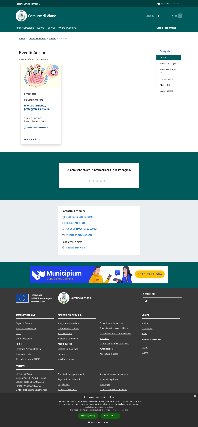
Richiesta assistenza (67, 389)
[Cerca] (179, 15)
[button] (99, 422)
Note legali (105, 384)
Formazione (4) (167, 79)
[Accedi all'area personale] (168, 3)
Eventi (52, 38)
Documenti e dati (24, 354)
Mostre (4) (165, 85)
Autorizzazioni (106, 348)
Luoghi (145, 347)
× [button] (195, 396)
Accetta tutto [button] (88, 416)
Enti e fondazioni (24, 338)
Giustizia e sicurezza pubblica (114, 328)
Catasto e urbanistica (68, 349)
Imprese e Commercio (68, 338)
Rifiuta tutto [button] (110, 415)
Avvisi (144, 333)
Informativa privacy (109, 379)
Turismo (61, 354)
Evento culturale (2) (168, 71)
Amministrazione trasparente (114, 374)
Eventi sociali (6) (168, 63)
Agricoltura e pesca (109, 354)
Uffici (18, 333)
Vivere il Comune (37, 38)
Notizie (145, 323)
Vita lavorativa (65, 333)
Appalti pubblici (65, 343)
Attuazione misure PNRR (28, 359)
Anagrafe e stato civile (68, 323)
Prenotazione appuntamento (71, 374)
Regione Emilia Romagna (28, 3)
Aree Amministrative (26, 328)
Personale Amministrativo (28, 349)
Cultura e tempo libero (68, 328)
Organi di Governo (24, 323)
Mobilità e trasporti (67, 359)
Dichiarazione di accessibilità (113, 389)
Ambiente (104, 338)
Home (22, 38)
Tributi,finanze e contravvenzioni (115, 333)
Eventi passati (166, 91)
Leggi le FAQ (63, 384)
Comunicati (147, 328)
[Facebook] (154, 16)
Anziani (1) (165, 57)
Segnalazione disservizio (69, 379)
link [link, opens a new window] (126, 410)
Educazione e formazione (112, 323)
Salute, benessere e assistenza (114, 343)
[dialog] (99, 410)
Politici (19, 343)
